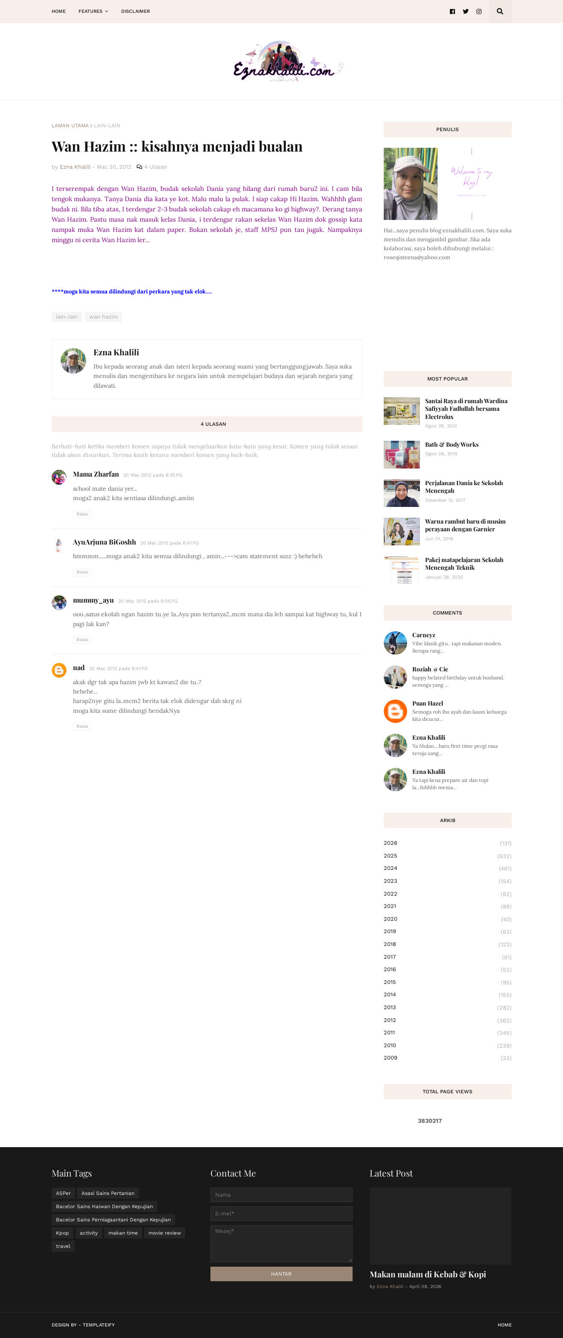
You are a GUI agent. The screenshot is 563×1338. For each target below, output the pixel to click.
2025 (448, 856)
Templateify (99, 1325)
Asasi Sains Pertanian (108, 1193)
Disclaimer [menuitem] (135, 11)
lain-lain (107, 126)
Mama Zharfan (96, 473)
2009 (448, 1058)
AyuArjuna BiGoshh (104, 541)
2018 (448, 944)
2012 (448, 1020)
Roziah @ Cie (430, 669)
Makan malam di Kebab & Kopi (428, 1273)
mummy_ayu (93, 599)
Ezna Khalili (116, 351)
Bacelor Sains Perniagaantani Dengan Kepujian (113, 1220)
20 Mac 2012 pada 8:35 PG (152, 475)
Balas (82, 514)
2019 (448, 932)
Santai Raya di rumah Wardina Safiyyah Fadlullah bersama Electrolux (466, 408)
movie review (165, 1233)
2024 (448, 868)
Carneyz (423, 635)
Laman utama (70, 126)
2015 (448, 982)
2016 (448, 970)
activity (89, 1233)
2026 (448, 843)
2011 (448, 1033)
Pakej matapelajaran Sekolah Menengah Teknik (464, 563)
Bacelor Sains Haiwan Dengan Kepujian (104, 1206)
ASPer (63, 1193)
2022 (448, 894)
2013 (448, 1008)
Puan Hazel (427, 703)
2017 (448, 957)
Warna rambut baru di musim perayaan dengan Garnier (465, 525)
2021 (448, 906)
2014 (448, 995)
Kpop (62, 1233)
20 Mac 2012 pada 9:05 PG (148, 601)
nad (79, 667)
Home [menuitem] (59, 11)
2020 (448, 919)
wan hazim (103, 316)
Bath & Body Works (451, 444)
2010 (448, 1046)
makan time (123, 1233)
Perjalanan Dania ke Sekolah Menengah (464, 487)
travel (63, 1246)
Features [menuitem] (90, 11)
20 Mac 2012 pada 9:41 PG (118, 668)
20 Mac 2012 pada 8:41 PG (169, 543)
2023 (448, 881)
